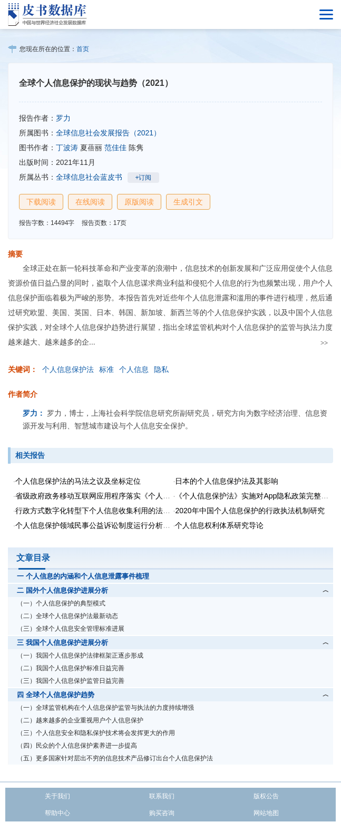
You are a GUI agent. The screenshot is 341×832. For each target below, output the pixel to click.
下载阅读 (41, 202)
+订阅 (143, 177)
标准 (106, 369)
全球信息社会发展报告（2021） (108, 133)
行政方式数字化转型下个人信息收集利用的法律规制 (100, 510)
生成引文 (188, 202)
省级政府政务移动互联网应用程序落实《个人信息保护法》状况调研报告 (133, 496)
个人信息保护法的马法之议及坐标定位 (78, 481)
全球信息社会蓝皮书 (89, 177)
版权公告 (266, 796)
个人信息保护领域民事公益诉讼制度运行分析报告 (96, 525)
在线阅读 (90, 202)
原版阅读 (139, 202)
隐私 (161, 369)
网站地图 (266, 813)
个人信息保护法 (68, 369)
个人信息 (134, 369)
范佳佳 (115, 147)
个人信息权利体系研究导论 (219, 525)
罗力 (63, 118)
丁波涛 (67, 147)
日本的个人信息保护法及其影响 (226, 481)
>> (324, 343)
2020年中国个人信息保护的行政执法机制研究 (249, 510)
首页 (82, 49)
